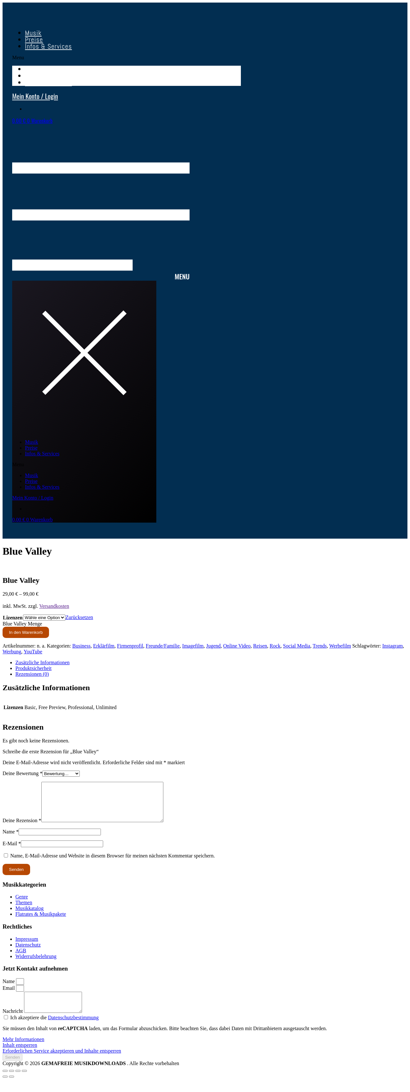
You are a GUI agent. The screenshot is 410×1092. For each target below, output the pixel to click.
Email (9, 995)
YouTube (33, 651)
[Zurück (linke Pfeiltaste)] (5, 1088)
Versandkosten (54, 606)
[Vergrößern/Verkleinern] (5, 1082)
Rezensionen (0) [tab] (32, 674)
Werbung (12, 651)
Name (11, 839)
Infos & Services (48, 46)
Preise (31, 448)
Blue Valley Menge (22, 623)
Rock (275, 646)
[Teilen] (17, 1082)
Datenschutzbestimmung (73, 1029)
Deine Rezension (22, 828)
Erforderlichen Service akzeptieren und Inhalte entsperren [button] (62, 1062)
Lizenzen (12, 617)
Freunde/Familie (163, 646)
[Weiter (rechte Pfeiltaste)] (11, 1088)
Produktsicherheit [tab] (33, 668)
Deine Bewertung (22, 773)
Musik (31, 442)
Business (81, 646)
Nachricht (13, 1022)
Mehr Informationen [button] (23, 1051)
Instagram (392, 646)
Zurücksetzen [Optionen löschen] (79, 617)
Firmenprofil (130, 646)
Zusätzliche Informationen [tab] (42, 662)
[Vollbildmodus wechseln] (11, 1082)
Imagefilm (193, 646)
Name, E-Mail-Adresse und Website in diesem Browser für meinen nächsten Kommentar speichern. (112, 863)
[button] (126, 58)
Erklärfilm (104, 646)
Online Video (236, 646)
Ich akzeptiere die (54, 1029)
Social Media (296, 646)
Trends (320, 646)
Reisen (260, 646)
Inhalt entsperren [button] (20, 1056)
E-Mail (12, 851)
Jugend (213, 646)
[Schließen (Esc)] (24, 1082)
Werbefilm (340, 646)
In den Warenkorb (26, 632)
